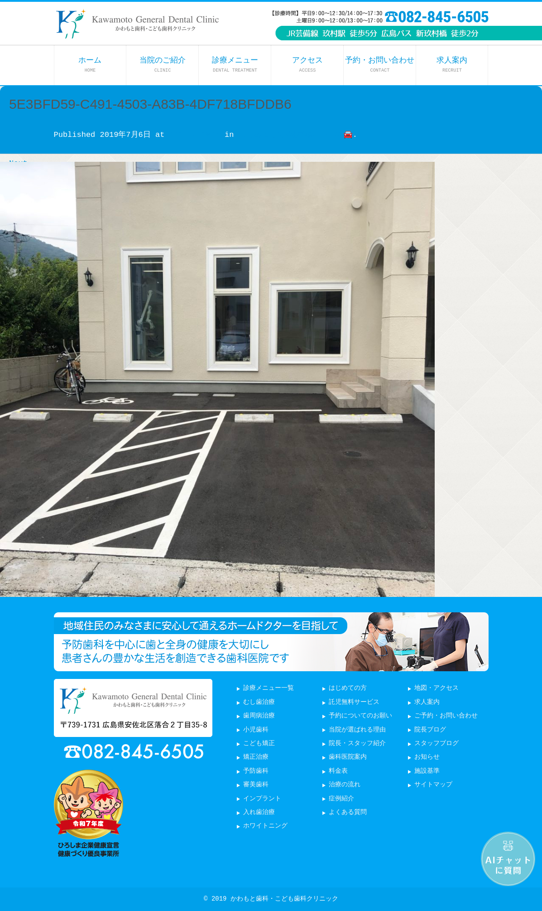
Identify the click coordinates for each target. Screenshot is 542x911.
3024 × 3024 (194, 135)
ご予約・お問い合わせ (446, 716)
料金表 (338, 771)
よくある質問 (348, 812)
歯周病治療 (259, 716)
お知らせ (427, 757)
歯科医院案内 (348, 757)
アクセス (307, 64)
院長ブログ (430, 730)
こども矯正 (259, 743)
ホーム (89, 64)
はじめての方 (348, 688)
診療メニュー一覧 (268, 688)
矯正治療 (256, 757)
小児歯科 (256, 730)
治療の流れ (344, 784)
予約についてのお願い (360, 716)
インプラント (262, 799)
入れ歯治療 (259, 812)
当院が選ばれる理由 (357, 730)
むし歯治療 (259, 702)
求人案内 (451, 64)
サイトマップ (433, 784)
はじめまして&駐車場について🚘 (296, 135)
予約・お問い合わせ (379, 64)
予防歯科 (256, 771)
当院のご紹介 (162, 64)
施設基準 (427, 771)
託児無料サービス (354, 702)
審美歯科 (256, 784)
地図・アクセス (436, 688)
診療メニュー (235, 64)
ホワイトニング (265, 826)
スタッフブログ (436, 743)
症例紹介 (341, 799)
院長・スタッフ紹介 (357, 743)
